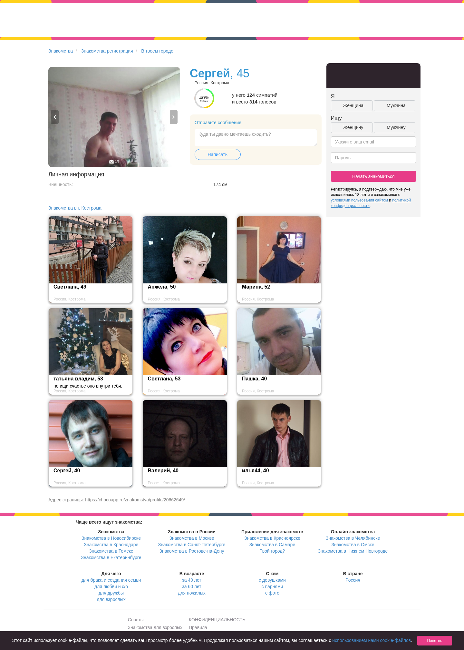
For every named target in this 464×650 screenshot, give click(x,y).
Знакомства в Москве (191, 538)
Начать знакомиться (373, 176)
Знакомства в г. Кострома (75, 208)
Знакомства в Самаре (272, 544)
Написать (217, 154)
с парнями (272, 586)
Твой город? (272, 551)
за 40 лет (191, 580)
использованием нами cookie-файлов (371, 640)
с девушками (272, 580)
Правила (198, 627)
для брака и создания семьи (111, 580)
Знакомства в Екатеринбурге (111, 557)
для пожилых (191, 593)
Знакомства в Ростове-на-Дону (192, 551)
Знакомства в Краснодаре (111, 544)
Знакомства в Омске (353, 544)
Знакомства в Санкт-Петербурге (192, 544)
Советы (136, 619)
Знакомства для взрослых (155, 627)
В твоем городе (157, 51)
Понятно (434, 640)
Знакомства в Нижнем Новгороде (353, 551)
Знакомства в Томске (111, 551)
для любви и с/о (111, 586)
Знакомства (60, 51)
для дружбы (111, 593)
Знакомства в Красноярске (272, 538)
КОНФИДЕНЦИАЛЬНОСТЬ (217, 619)
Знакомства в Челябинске (353, 538)
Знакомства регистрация (107, 51)
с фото (272, 593)
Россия (352, 580)
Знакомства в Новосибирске (111, 538)
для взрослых (111, 599)
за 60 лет (191, 586)
